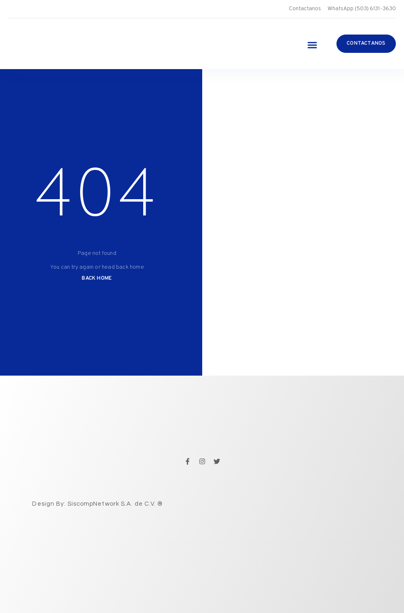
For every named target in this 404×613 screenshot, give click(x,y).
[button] (312, 44)
